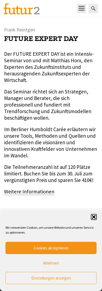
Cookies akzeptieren (51, 248)
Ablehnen (51, 263)
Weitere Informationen (29, 191)
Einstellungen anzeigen (51, 278)
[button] (94, 217)
